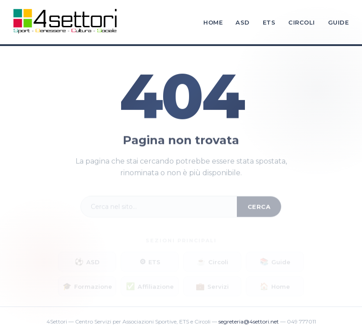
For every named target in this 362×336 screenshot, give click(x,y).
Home (213, 22)
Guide (338, 22)
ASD (243, 22)
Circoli (301, 22)
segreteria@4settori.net (249, 321)
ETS (269, 22)
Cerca (259, 208)
